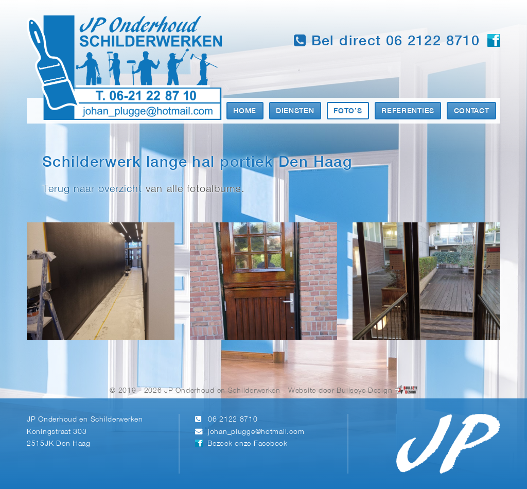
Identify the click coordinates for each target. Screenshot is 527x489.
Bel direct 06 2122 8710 (387, 40)
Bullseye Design (364, 391)
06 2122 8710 (233, 419)
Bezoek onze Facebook (247, 444)
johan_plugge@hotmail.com (256, 432)
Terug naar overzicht (92, 189)
